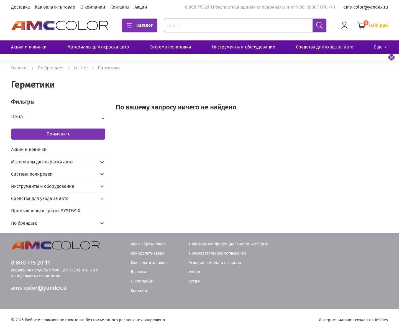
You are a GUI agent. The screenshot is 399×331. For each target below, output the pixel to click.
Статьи (195, 281)
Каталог (140, 25)
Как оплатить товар (55, 7)
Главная (19, 67)
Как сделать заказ (147, 253)
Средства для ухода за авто (324, 47)
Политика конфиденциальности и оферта (228, 244)
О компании (92, 7)
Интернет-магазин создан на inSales (353, 320)
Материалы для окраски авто (98, 47)
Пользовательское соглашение (218, 253)
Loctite (81, 67)
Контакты (119, 7)
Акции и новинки (29, 47)
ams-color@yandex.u (38, 287)
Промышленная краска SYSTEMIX (45, 210)
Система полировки (170, 47)
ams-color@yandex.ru (365, 7)
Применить (58, 134)
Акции (140, 7)
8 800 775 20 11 (30, 262)
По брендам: (51, 67)
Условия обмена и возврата (215, 262)
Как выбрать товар (148, 244)
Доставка (20, 7)
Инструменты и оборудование (243, 47)
